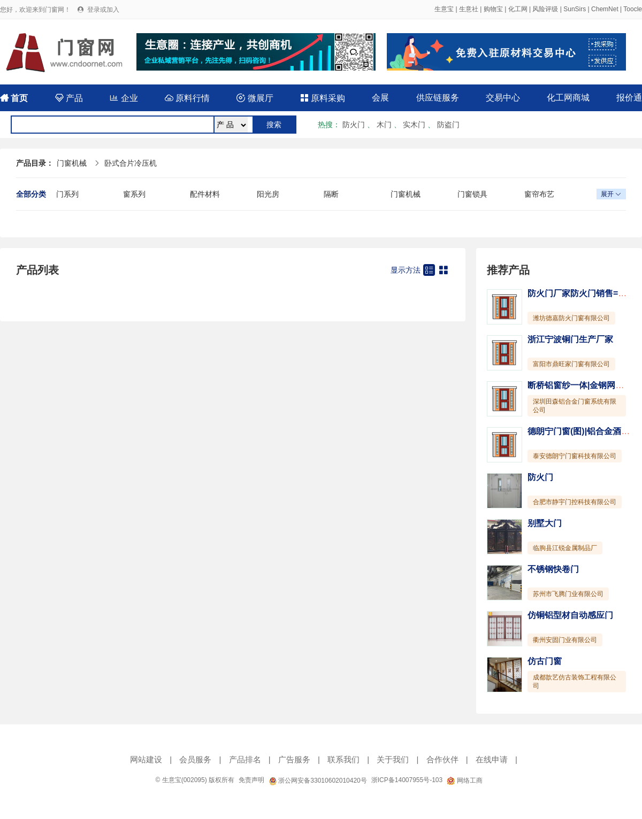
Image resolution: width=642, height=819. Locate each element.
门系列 (67, 194)
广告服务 (294, 759)
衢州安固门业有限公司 (565, 640)
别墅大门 (545, 523)
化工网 (518, 9)
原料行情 (187, 98)
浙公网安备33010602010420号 (318, 780)
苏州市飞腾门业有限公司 (568, 594)
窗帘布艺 (539, 194)
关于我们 (393, 759)
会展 (380, 97)
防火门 (353, 124)
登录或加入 (103, 9)
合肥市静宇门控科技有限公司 (574, 502)
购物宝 (493, 9)
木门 (384, 124)
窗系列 (134, 194)
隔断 (331, 194)
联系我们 (343, 759)
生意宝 (444, 9)
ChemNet (604, 9)
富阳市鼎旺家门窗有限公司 (571, 364)
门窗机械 (72, 163)
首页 (14, 98)
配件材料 (205, 194)
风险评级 (545, 9)
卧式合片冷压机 (130, 163)
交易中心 (503, 97)
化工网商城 (568, 97)
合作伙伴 (442, 759)
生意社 (468, 9)
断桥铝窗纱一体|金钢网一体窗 (584, 385)
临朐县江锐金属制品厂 (565, 548)
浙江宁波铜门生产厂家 (570, 339)
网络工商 (464, 780)
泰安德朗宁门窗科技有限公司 (574, 456)
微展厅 (254, 98)
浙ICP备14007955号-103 (406, 780)
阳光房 (268, 194)
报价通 (629, 97)
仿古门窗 (545, 661)
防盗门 (448, 124)
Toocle (632, 9)
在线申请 (492, 759)
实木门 (414, 124)
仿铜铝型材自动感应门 (570, 615)
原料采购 (322, 98)
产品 (69, 98)
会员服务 (195, 759)
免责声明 (251, 780)
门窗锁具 (472, 194)
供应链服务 (437, 97)
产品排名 (245, 759)
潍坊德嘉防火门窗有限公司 (571, 318)
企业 (123, 98)
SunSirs (574, 9)
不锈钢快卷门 (553, 569)
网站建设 (146, 759)
